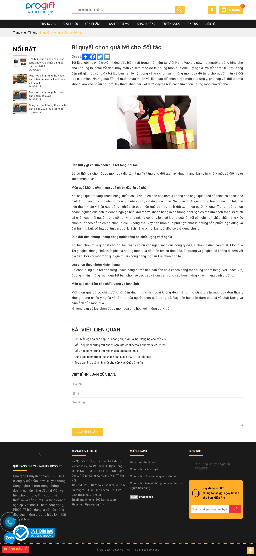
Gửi (235, 509)
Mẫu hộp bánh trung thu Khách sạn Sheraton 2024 (105, 351)
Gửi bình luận (87, 431)
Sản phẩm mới (119, 23)
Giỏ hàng (232, 9)
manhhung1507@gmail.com (98, 499)
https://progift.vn (94, 504)
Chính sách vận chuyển (145, 469)
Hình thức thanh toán (143, 462)
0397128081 (94, 494)
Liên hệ (210, 23)
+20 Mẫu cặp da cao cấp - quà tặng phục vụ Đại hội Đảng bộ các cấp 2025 (120, 339)
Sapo (156, 549)
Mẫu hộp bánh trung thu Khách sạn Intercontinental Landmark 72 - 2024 (119, 345)
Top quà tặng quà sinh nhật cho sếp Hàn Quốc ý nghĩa (107, 363)
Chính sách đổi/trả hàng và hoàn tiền (153, 476)
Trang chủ (48, 23)
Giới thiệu (70, 23)
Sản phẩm (93, 23)
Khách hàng (146, 23)
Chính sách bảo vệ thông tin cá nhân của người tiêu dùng (156, 486)
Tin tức (192, 23)
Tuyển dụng (171, 23)
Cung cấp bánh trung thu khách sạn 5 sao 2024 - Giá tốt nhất (111, 357)
